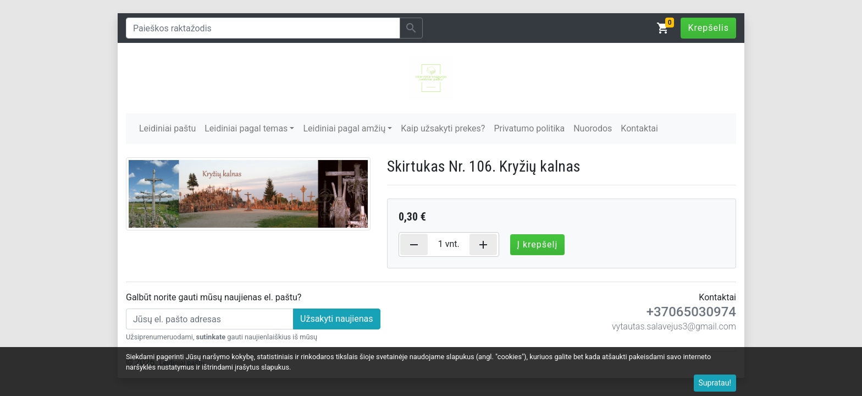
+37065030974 (691, 312)
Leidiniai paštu (167, 128)
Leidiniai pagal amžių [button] (344, 128)
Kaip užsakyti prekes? (443, 128)
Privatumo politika (529, 128)
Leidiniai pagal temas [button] (246, 128)
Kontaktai (639, 128)
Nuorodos (592, 128)
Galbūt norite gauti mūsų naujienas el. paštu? (213, 297)
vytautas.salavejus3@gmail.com (674, 326)
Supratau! (715, 382)
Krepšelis (708, 28)
